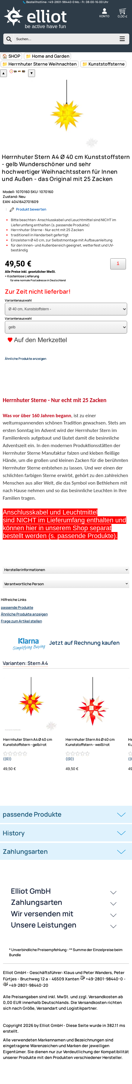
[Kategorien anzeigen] (121, 41)
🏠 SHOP (11, 56)
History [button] (14, 844)
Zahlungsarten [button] (25, 863)
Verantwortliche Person (24, 595)
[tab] (66, 825)
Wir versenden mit (42, 925)
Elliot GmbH (31, 902)
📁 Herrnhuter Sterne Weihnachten (39, 64)
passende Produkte (17, 619)
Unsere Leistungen (43, 936)
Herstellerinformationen (24, 581)
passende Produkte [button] (32, 825)
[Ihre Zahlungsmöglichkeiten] (118, 275)
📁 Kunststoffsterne (103, 64)
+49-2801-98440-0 (61, 2)
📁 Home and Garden (47, 56)
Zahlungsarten (36, 913)
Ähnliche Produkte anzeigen (24, 625)
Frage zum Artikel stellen (21, 632)
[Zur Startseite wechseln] (41, 29)
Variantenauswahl (18, 312)
